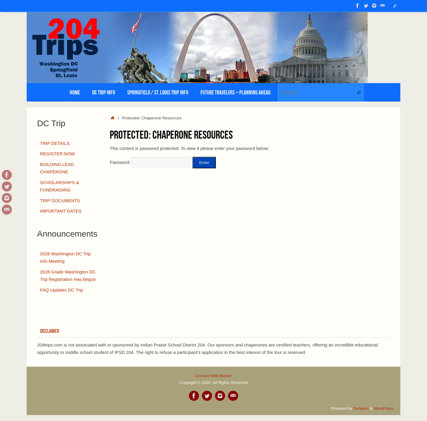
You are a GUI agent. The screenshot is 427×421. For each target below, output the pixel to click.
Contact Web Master (213, 375)
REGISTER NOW (57, 153)
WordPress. (384, 408)
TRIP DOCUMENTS (60, 200)
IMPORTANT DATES (61, 210)
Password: (150, 162)
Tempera (361, 408)
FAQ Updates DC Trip (61, 289)
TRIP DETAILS (54, 143)
